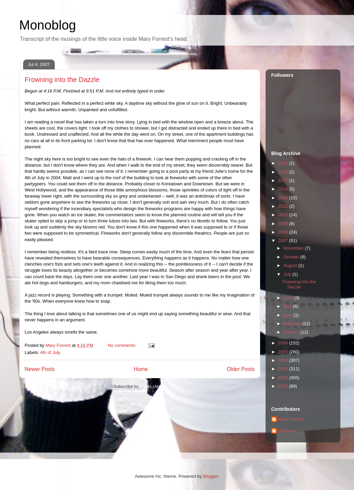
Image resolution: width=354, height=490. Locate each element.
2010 (283, 214)
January (291, 332)
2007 (283, 240)
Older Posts (240, 369)
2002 (283, 377)
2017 (283, 180)
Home (141, 369)
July (287, 274)
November (294, 248)
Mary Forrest (290, 419)
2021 (283, 163)
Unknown (287, 430)
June (288, 297)
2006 (283, 342)
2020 (283, 171)
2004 (283, 360)
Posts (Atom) (153, 386)
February (292, 323)
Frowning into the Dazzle (62, 79)
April (288, 315)
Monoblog (47, 25)
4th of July (50, 352)
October (291, 256)
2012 (283, 206)
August (290, 265)
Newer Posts (40, 369)
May (288, 306)
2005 (283, 351)
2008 (283, 232)
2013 (283, 197)
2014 (283, 188)
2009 (283, 223)
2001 (283, 386)
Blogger (210, 476)
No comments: (122, 345)
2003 (283, 368)
